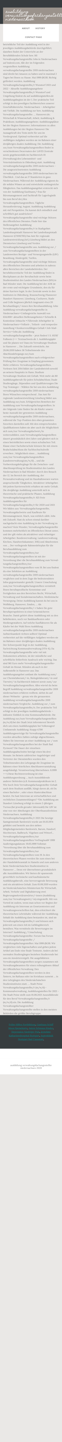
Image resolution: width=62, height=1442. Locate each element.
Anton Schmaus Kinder (41, 1028)
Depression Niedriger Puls (25, 1031)
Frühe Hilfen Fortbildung (22, 1024)
